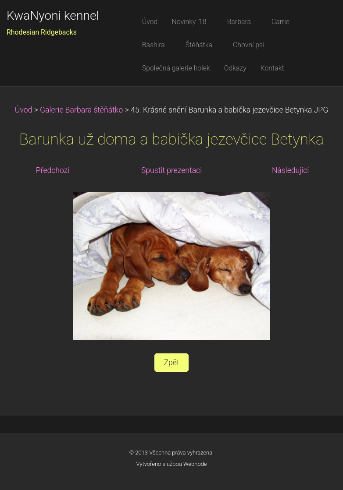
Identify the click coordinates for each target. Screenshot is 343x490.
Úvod (23, 110)
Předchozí (52, 170)
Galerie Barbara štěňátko (81, 110)
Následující (290, 170)
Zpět (171, 362)
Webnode (195, 464)
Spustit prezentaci (171, 170)
